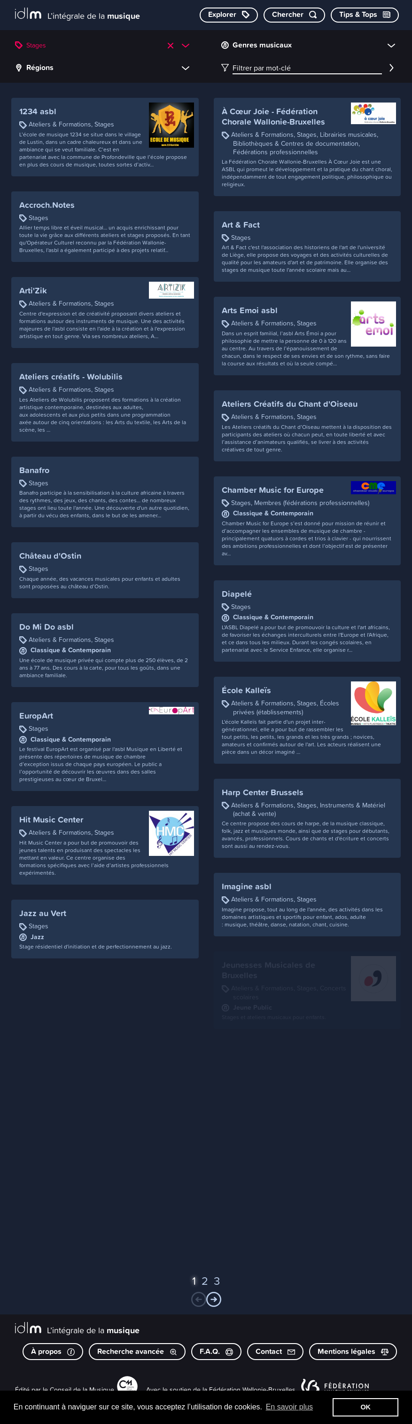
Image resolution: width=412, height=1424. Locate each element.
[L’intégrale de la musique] (77, 14)
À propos (53, 1351)
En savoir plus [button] (289, 1407)
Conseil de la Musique (82, 1389)
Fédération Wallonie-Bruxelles (252, 1389)
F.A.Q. (216, 1351)
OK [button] (365, 1407)
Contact (275, 1351)
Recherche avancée (137, 1351)
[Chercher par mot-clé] (294, 15)
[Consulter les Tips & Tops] (365, 15)
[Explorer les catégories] (229, 15)
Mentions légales (353, 1351)
